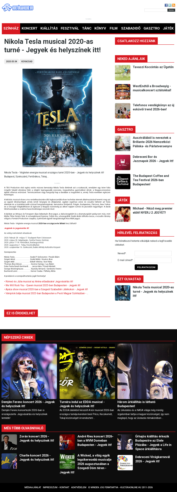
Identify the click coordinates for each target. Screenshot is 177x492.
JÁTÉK (168, 28)
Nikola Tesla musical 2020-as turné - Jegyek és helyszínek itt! (153, 291)
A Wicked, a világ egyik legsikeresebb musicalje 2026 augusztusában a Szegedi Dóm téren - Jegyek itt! (85, 464)
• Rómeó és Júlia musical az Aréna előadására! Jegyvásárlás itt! (38, 281)
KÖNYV (100, 28)
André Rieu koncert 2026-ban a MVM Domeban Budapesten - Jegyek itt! (95, 441)
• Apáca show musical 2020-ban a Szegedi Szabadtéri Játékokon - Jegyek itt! (46, 289)
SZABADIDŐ (131, 28)
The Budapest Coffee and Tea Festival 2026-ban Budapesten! (151, 180)
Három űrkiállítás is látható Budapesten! (136, 404)
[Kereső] (155, 10)
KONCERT (29, 28)
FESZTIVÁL (70, 28)
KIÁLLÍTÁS (49, 28)
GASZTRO (152, 28)
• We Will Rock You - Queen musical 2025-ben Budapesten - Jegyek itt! (42, 285)
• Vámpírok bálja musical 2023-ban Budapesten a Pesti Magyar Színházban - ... (46, 293)
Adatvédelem (78, 487)
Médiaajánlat (32, 487)
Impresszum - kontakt (56, 487)
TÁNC (86, 28)
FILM (114, 28)
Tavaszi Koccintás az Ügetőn (153, 67)
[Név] (153, 253)
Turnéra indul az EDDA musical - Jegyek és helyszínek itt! (82, 404)
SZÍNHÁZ (11, 28)
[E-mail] (153, 260)
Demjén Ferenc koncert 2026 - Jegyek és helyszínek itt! (28, 404)
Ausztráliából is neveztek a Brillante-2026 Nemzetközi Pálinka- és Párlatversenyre (152, 142)
